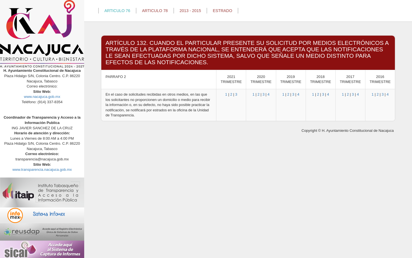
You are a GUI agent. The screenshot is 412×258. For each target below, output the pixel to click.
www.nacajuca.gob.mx (42, 97)
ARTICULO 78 (155, 10)
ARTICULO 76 (117, 10)
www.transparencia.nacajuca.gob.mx (42, 169)
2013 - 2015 (190, 10)
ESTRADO (222, 10)
